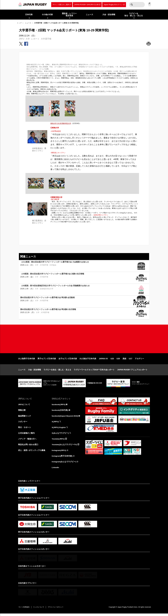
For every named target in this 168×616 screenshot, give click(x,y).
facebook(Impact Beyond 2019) (65, 418)
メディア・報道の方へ (27, 441)
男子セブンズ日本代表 (47, 360)
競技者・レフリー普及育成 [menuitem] (69, 14)
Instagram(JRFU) (59, 452)
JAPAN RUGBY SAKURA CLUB (86, 5)
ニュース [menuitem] (89, 14)
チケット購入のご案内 (61, 5)
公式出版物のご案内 (26, 435)
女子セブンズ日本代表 (68, 360)
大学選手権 (46, 39)
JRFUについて (24, 406)
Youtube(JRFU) (58, 441)
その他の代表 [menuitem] (47, 14)
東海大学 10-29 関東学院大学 (60, 123)
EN (149, 6)
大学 (28, 39)
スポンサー (22, 423)
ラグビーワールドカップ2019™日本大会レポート (94, 371)
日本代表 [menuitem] (29, 14)
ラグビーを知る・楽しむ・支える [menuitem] (133, 14)
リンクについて (39, 609)
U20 (118, 360)
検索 (131, 4)
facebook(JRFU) (59, 406)
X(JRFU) (55, 423)
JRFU (21, 39)
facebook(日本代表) (60, 412)
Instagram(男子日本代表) (62, 458)
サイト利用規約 (24, 609)
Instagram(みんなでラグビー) (64, 464)
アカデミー (139, 360)
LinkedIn (55, 470)
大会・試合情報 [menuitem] (108, 14)
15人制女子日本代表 (88, 360)
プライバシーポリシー (57, 609)
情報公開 (21, 412)
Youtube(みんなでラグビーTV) (64, 447)
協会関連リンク (24, 418)
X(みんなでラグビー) (60, 435)
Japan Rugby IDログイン (113, 5)
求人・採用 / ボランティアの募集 (31, 452)
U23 (112, 360)
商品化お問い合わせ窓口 (28, 447)
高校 (124, 360)
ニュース (28, 23)
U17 (130, 360)
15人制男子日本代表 (26, 360)
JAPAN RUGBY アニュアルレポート (132, 371)
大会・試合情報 (34, 371)
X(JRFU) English (59, 429)
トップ (19, 23)
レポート (35, 39)
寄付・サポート (24, 429)
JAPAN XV (103, 360)
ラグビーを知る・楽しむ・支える (57, 371)
